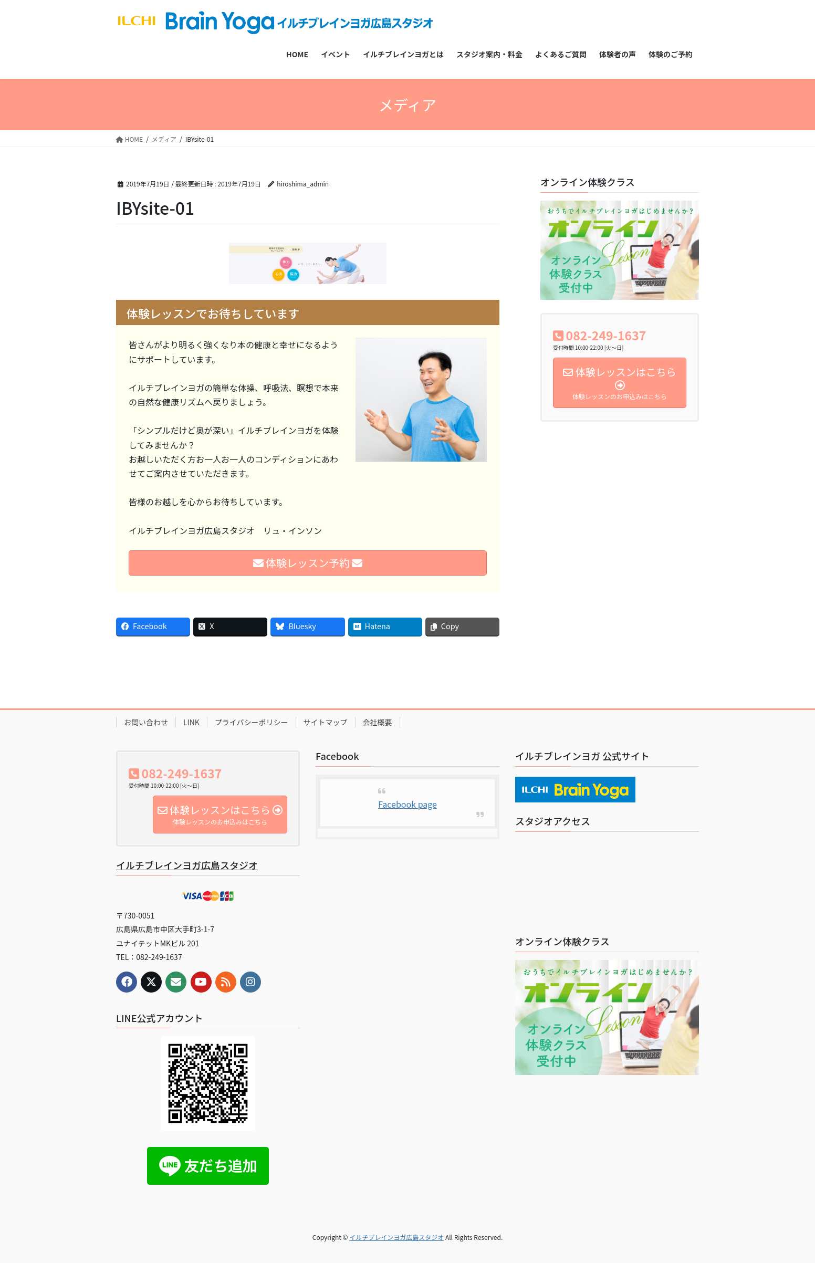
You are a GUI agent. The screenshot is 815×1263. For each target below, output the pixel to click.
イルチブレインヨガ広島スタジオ (187, 865)
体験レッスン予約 (308, 562)
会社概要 (377, 722)
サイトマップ (326, 722)
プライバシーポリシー (251, 722)
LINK (191, 722)
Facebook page (407, 804)
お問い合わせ (146, 722)
